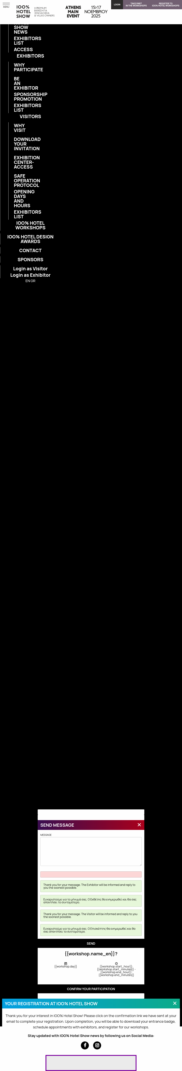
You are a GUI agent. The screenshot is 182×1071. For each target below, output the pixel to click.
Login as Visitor (30, 268)
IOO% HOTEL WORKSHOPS (30, 225)
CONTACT (30, 250)
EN (27, 280)
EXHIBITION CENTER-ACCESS (16, 162)
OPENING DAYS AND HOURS (16, 198)
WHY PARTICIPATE (16, 67)
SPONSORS (30, 259)
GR (33, 280)
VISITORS (30, 116)
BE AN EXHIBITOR (16, 83)
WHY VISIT (16, 127)
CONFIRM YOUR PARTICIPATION (91, 989)
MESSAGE (91, 849)
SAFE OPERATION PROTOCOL (16, 180)
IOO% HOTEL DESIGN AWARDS (30, 238)
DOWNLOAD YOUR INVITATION (16, 144)
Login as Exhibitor (30, 275)
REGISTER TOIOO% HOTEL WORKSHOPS (166, 4)
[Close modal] (139, 824)
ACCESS (16, 49)
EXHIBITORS (30, 56)
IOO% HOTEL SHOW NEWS (16, 25)
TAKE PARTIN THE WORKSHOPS (136, 4)
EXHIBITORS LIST (16, 40)
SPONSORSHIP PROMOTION (16, 96)
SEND (91, 943)
